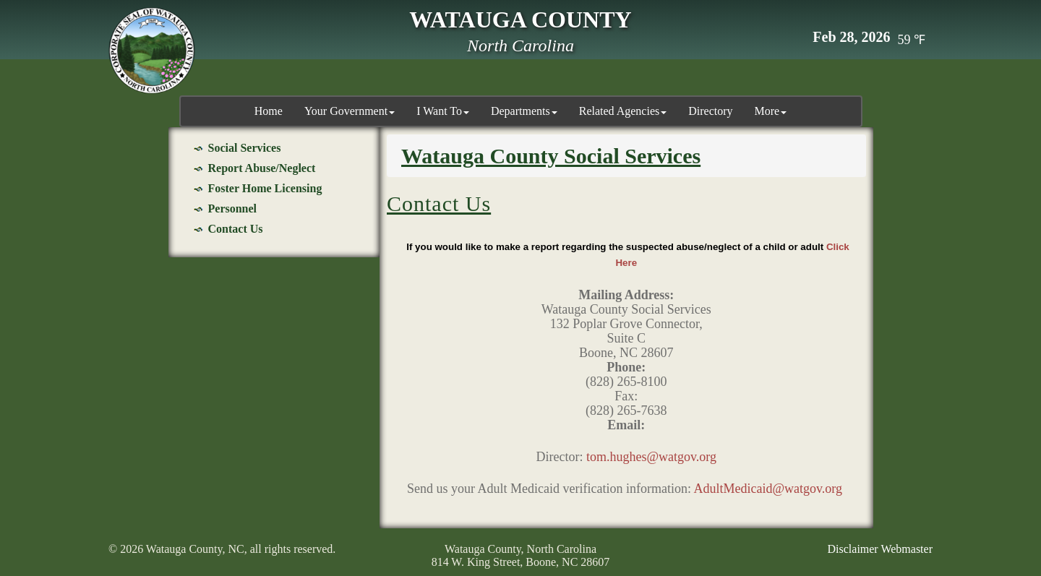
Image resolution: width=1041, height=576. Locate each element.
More (771, 111)
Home (268, 111)
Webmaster (907, 549)
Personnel (232, 208)
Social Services (244, 148)
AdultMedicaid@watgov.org (767, 488)
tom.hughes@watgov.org (651, 457)
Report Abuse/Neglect (262, 168)
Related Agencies (623, 111)
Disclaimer (853, 549)
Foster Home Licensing (265, 188)
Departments (524, 111)
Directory (710, 111)
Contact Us (235, 229)
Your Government (349, 111)
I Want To (442, 111)
